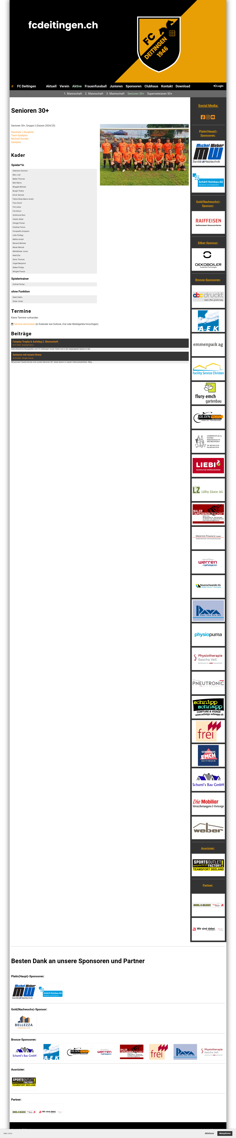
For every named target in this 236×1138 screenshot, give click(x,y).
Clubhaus (151, 86)
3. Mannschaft (115, 93)
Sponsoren (133, 86)
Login (218, 86)
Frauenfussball (96, 86)
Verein (64, 86)
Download (183, 86)
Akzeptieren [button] (225, 1133)
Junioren (116, 86)
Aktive (77, 86)
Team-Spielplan (19, 135)
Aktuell (51, 86)
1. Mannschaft (73, 93)
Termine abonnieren (24, 324)
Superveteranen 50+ (159, 93)
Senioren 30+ (135, 93)
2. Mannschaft (94, 93)
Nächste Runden (20, 138)
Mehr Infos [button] (8, 1133)
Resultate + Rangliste (22, 132)
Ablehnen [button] (209, 1133)
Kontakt (167, 86)
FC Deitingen (26, 86)
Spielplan (16, 142)
